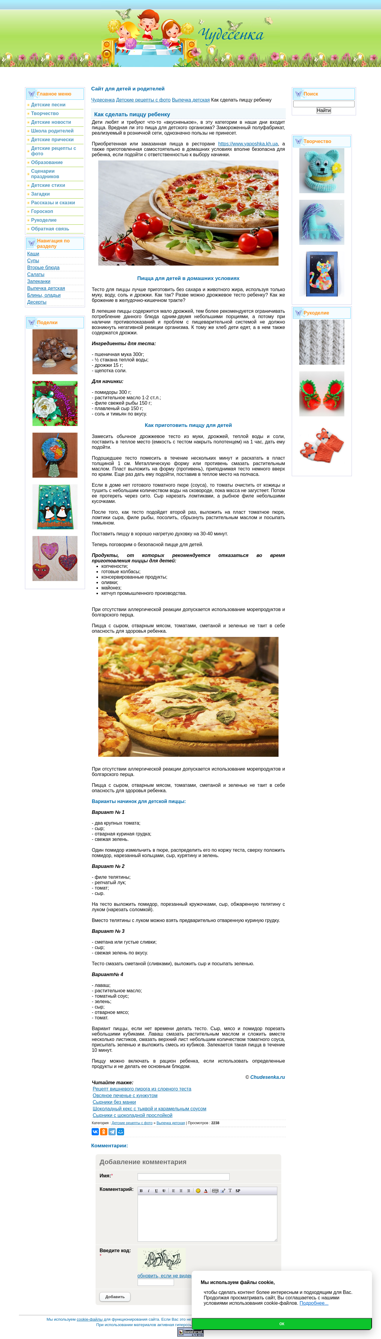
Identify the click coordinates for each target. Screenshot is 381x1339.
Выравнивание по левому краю (173, 1190)
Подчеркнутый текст (156, 1190)
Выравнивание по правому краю (188, 1190)
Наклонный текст (148, 1190)
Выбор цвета (205, 1190)
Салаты (35, 274)
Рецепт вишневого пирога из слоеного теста (142, 1088)
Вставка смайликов (198, 1190)
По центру (181, 1190)
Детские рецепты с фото (132, 1123)
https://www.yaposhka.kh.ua (248, 143)
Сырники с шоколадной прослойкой (132, 1115)
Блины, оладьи (43, 295)
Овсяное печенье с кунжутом (125, 1095)
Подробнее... (314, 1303)
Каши (33, 253)
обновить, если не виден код (170, 1275)
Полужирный (141, 1190)
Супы (33, 260)
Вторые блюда (43, 267)
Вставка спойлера (237, 1190)
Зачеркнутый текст (163, 1190)
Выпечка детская (46, 288)
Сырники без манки (114, 1102)
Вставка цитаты (222, 1190)
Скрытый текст (215, 1190)
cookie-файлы (89, 1319)
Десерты (36, 302)
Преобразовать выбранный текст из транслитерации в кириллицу (230, 1190)
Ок (282, 1324)
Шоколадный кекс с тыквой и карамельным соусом (149, 1108)
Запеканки (38, 281)
